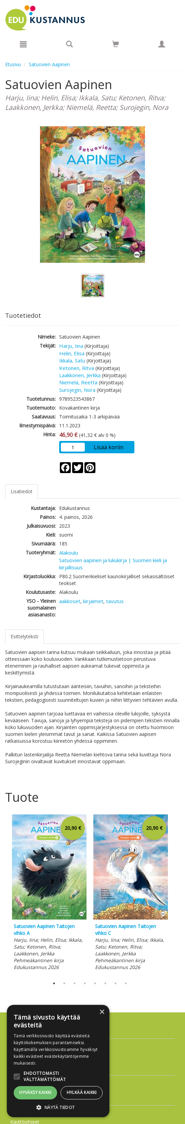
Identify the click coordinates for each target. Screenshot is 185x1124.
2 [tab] (64, 983)
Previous (3, 894)
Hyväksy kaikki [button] (35, 1092)
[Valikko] (23, 44)
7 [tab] (115, 983)
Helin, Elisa (71, 353)
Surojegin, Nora (77, 389)
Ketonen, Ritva (76, 368)
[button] (58, 1107)
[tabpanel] (49, 893)
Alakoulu (68, 552)
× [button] (101, 1012)
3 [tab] (74, 983)
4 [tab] (84, 983)
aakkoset (69, 601)
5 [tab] (95, 983)
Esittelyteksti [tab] (24, 636)
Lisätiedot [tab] (21, 491)
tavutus (115, 601)
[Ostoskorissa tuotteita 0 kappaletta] (115, 45)
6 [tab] (105, 983)
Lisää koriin (108, 447)
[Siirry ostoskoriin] (115, 44)
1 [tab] (54, 983)
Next (176, 894)
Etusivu (13, 64)
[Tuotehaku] (69, 44)
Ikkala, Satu (72, 360)
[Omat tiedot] (161, 44)
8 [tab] (125, 983)
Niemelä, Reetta (78, 382)
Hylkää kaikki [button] (82, 1092)
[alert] (58, 1061)
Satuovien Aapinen (49, 64)
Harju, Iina (71, 345)
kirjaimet (93, 601)
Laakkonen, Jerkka (80, 375)
